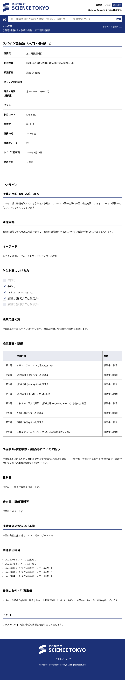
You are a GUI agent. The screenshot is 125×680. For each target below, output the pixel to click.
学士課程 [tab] (31, 11)
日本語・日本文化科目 (18, 132)
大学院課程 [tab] (94, 11)
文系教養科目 (12, 107)
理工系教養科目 (14, 166)
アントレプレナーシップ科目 (22, 149)
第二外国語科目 (14, 124)
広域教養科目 (12, 157)
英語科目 (10, 115)
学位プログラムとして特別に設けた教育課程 (32, 187)
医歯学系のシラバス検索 (20, 205)
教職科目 (10, 140)
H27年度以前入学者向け (20, 196)
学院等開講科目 (15, 178)
